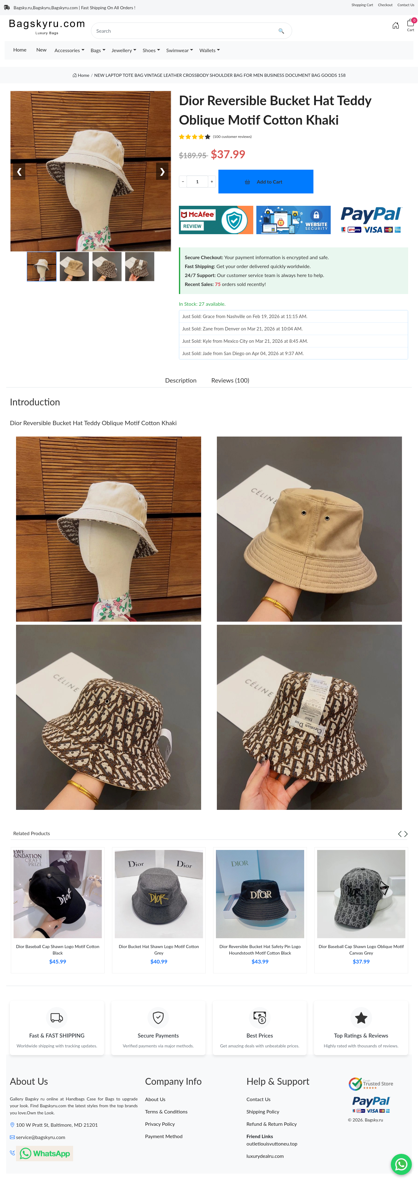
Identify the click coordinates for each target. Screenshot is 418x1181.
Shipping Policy (262, 1111)
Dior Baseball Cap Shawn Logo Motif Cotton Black (57, 949)
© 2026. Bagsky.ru (365, 1119)
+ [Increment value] (212, 181)
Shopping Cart (362, 5)
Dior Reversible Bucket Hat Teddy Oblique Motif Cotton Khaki (93, 422)
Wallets (207, 50)
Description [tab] (181, 380)
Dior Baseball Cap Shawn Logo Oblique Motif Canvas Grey (361, 949)
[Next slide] (406, 833)
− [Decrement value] (183, 181)
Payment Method (163, 1136)
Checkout (385, 5)
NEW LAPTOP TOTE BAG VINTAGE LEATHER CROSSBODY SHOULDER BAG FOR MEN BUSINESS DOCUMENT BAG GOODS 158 (220, 75)
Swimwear (177, 50)
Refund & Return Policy (271, 1124)
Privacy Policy (160, 1124)
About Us (155, 1099)
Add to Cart (270, 181)
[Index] (395, 25)
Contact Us (406, 5)
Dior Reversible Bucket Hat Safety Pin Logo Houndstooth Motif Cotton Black (259, 949)
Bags (96, 50)
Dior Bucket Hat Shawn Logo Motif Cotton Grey (159, 949)
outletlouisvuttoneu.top (271, 1143)
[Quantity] (197, 182)
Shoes (149, 50)
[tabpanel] (57, 912)
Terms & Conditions (166, 1111)
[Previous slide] (400, 833)
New (41, 49)
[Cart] (410, 25)
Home (20, 49)
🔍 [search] (281, 31)
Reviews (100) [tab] (230, 380)
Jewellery (122, 50)
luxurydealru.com (265, 1156)
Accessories (67, 50)
